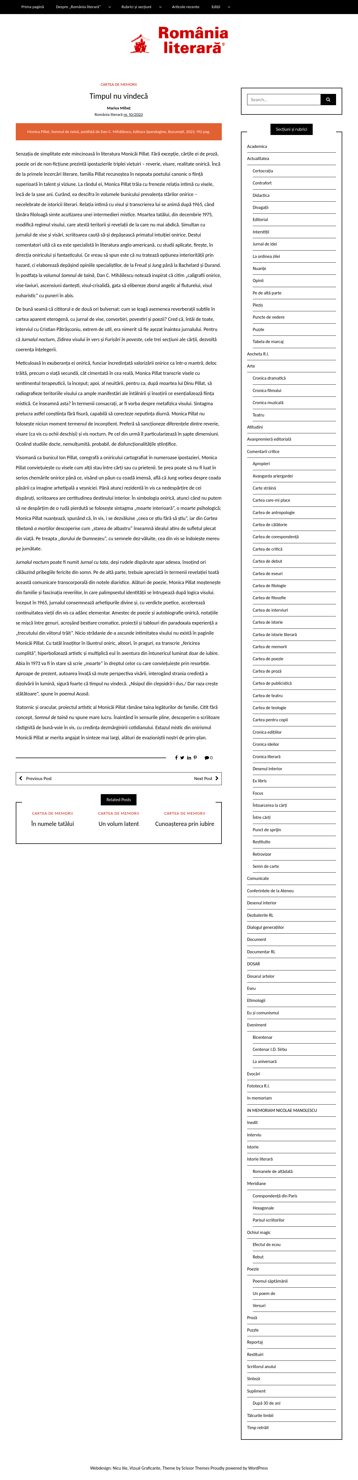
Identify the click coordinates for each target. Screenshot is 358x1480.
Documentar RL (261, 951)
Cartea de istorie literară (275, 634)
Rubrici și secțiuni (136, 6)
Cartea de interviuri (270, 610)
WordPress (258, 1468)
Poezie (253, 1269)
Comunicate (258, 878)
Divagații (260, 207)
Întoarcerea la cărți (270, 805)
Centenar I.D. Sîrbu (270, 1049)
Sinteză (253, 1378)
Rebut (258, 1257)
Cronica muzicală (268, 402)
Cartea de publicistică (272, 683)
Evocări (253, 1073)
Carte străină (264, 488)
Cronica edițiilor (267, 732)
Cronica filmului (267, 390)
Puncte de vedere (269, 317)
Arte (251, 366)
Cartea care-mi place (271, 500)
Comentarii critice (263, 451)
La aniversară (265, 1061)
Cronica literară (267, 756)
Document (256, 939)
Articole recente (185, 6)
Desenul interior (267, 768)
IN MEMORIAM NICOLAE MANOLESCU (282, 1110)
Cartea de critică (267, 549)
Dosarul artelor (261, 976)
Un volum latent (119, 824)
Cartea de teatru (268, 695)
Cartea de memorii (119, 84)
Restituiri (255, 1354)
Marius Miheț (119, 108)
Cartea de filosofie (269, 597)
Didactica (261, 195)
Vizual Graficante (144, 1468)
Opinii (258, 280)
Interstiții (261, 232)
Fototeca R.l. (258, 1086)
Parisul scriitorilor (269, 1220)
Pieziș (258, 305)
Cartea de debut (267, 561)
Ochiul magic (259, 1232)
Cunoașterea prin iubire (184, 824)
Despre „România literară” (78, 6)
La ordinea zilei (266, 256)
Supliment (256, 1391)
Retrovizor (262, 854)
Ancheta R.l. (258, 354)
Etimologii (256, 1000)
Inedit (252, 1122)
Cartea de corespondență (276, 536)
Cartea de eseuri (268, 573)
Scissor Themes (195, 1468)
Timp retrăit (258, 1427)
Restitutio (261, 841)
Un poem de (264, 1293)
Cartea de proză (267, 671)
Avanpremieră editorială (269, 439)
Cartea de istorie (268, 622)
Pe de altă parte (267, 293)
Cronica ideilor (266, 744)
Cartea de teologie (269, 707)
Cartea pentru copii (270, 719)
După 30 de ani (266, 1403)
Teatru (258, 415)
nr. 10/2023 (133, 114)
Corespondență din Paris (275, 1196)
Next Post (203, 778)
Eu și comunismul (263, 1012)
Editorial (260, 219)
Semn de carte (266, 866)
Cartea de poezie (268, 658)
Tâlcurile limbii (260, 1415)
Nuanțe (259, 268)
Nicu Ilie (120, 1468)
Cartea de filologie (269, 585)
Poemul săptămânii (270, 1281)
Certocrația (263, 171)
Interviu (254, 1134)
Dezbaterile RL (260, 915)
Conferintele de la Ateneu (270, 890)
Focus (258, 793)
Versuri (259, 1305)
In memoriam (259, 1098)
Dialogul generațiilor (265, 927)
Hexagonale (263, 1208)
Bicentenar (262, 1037)
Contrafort (262, 183)
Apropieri (261, 463)
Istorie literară (260, 1159)
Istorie (253, 1147)
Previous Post (38, 778)
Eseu (251, 988)
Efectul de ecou (267, 1244)
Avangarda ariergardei (273, 476)
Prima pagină (32, 6)
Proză (252, 1317)
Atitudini (255, 427)
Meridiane (256, 1183)
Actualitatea (258, 158)
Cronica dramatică (269, 378)
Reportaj (255, 1342)
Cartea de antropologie (274, 512)
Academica (257, 146)
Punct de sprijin (267, 829)
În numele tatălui (52, 824)
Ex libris (260, 780)
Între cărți (262, 817)
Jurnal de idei (265, 244)
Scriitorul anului (261, 1366)
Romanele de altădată (273, 1171)
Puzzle (258, 329)
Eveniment (257, 1025)
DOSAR (253, 964)
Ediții (216, 6)
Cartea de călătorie (270, 524)
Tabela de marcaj (268, 341)
